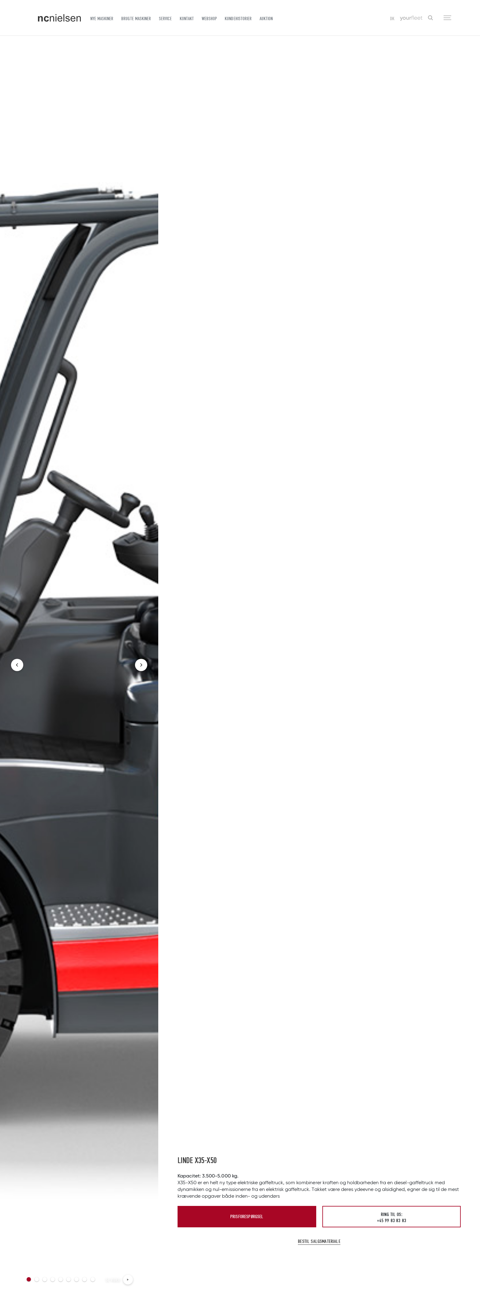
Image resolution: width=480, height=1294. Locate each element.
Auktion (266, 18)
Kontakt (187, 18)
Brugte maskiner (136, 18)
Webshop (209, 18)
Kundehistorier (238, 18)
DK (392, 18)
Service (165, 18)
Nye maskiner (101, 18)
